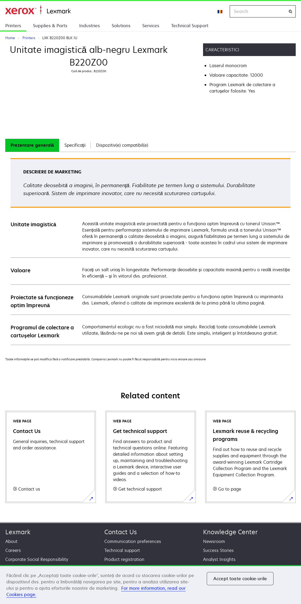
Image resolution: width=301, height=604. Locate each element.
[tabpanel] (150, 251)
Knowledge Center (230, 532)
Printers (13, 26)
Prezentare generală (32, 145)
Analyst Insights (219, 559)
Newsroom (214, 541)
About (11, 541)
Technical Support (189, 26)
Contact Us (120, 532)
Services (150, 26)
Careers (13, 550)
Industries (89, 26)
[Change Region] (220, 11)
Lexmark (17, 532)
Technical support (122, 550)
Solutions (121, 26)
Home (37, 10)
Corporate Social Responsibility (36, 559)
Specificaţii (75, 145)
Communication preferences (132, 541)
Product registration (124, 559)
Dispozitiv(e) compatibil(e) (122, 145)
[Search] (290, 11)
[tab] (32, 145)
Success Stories (218, 550)
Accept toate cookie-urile (240, 579)
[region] (150, 584)
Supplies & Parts (50, 26)
